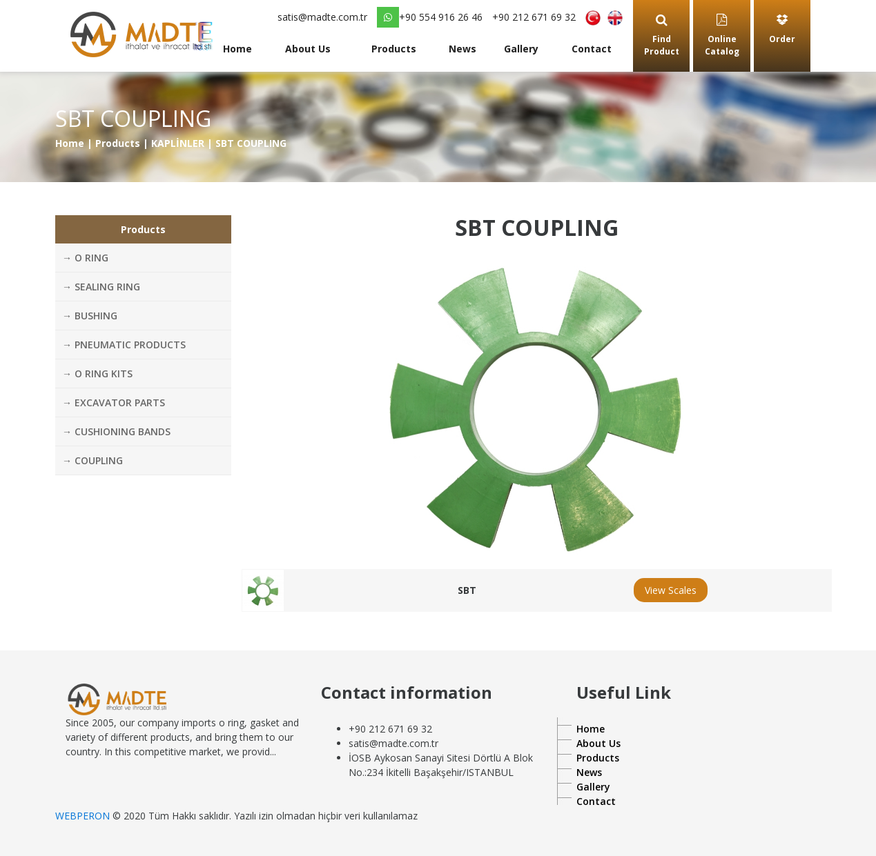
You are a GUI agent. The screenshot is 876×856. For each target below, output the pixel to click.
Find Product (661, 35)
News (462, 48)
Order (782, 29)
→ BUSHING (89, 315)
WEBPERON (82, 815)
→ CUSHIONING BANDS (116, 431)
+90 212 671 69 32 (534, 16)
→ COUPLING (92, 460)
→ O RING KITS (97, 373)
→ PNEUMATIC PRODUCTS (124, 344)
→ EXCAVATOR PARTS (113, 402)
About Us (308, 48)
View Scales (671, 590)
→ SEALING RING (101, 286)
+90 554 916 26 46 (430, 17)
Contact (592, 48)
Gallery (521, 48)
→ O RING (85, 257)
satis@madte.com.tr (322, 16)
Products (393, 48)
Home (237, 48)
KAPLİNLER (177, 143)
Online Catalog (722, 35)
